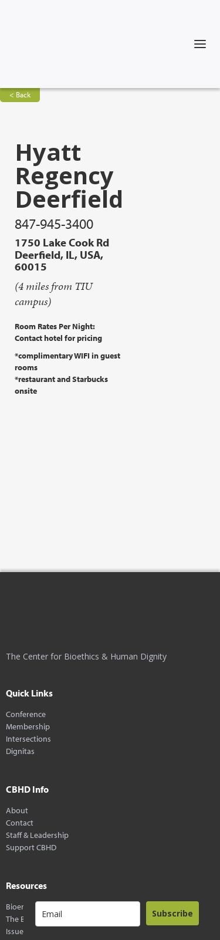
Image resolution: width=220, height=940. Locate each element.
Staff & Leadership (37, 835)
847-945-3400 (54, 224)
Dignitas (20, 751)
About (17, 811)
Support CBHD (31, 848)
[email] (87, 914)
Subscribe (172, 913)
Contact (19, 823)
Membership (28, 727)
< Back (20, 94)
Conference (26, 714)
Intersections (28, 739)
